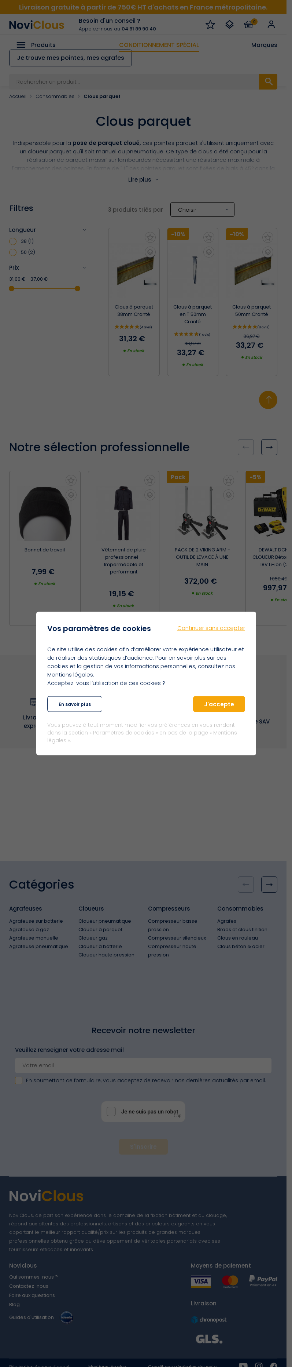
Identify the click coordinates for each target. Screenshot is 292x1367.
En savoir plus (75, 704)
